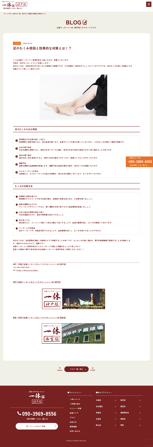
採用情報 (73, 426)
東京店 (122, 400)
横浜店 (122, 419)
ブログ (72, 417)
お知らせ (73, 422)
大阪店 (98, 400)
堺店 (122, 425)
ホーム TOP (7, 14)
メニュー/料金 (75, 408)
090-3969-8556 (139, 161)
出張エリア (74, 413)
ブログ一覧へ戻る (76, 369)
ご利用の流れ (75, 404)
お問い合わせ (75, 431)
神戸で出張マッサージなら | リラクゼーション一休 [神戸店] (37, 282)
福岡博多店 (124, 412)
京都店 (98, 412)
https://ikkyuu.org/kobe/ (27, 270)
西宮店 (122, 406)
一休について (75, 399)
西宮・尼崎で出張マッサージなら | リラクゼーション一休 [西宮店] (39, 317)
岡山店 (98, 425)
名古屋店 (99, 406)
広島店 (98, 419)
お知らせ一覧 (16, 14)
